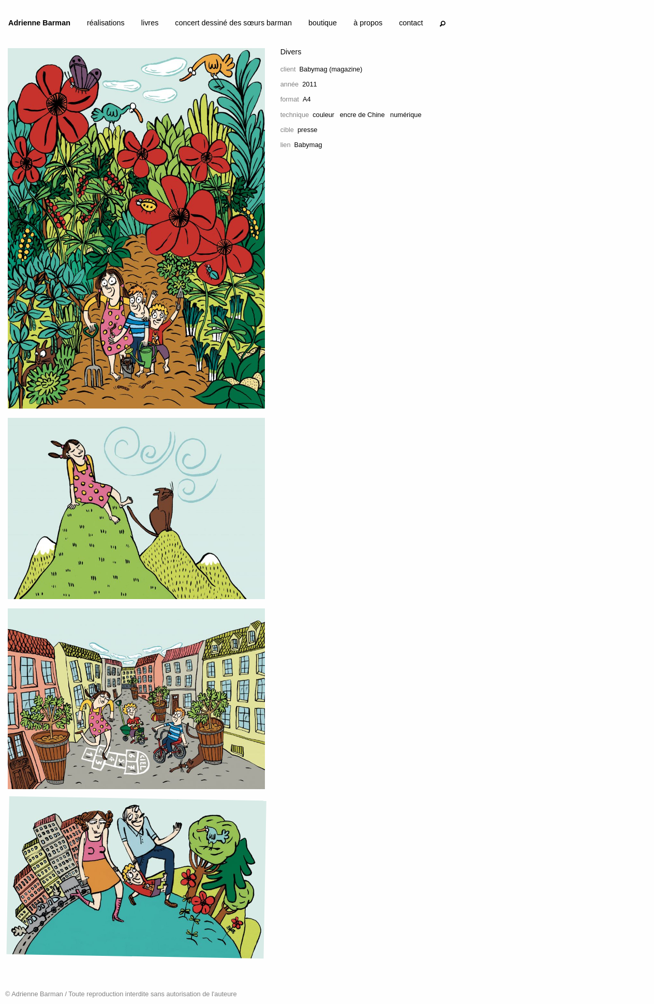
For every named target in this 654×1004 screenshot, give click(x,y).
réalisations (106, 23)
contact (411, 23)
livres (150, 23)
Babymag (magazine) (331, 69)
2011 (309, 84)
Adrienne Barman (39, 23)
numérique (405, 115)
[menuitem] (39, 25)
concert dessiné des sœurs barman (233, 23)
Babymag (308, 145)
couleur (323, 115)
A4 (307, 99)
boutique (322, 23)
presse (307, 130)
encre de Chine (362, 115)
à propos (367, 23)
